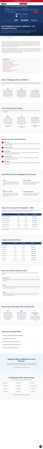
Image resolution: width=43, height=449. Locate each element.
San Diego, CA (32, 382)
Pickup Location (7, 8)
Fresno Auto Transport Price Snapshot (9, 66)
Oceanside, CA (32, 391)
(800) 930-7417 (23, 3)
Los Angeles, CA (33, 388)
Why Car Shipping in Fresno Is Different (9, 60)
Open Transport (8, 117)
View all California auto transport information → (21, 394)
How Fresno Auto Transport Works (8, 63)
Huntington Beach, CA (33, 385)
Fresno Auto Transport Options (7, 62)
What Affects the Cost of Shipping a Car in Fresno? (11, 64)
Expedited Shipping (35, 117)
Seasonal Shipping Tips (6, 68)
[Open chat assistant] (40, 446)
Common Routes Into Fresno (7, 67)
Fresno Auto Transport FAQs (7, 71)
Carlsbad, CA (4, 385)
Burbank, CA (18, 382)
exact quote (18, 211)
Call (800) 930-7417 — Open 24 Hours (21, 1)
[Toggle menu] (41, 4)
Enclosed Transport (21, 117)
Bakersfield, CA (5, 382)
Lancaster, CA (4, 388)
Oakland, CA (18, 391)
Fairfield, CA (18, 385)
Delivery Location (24, 8)
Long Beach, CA (19, 388)
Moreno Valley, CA (5, 391)
